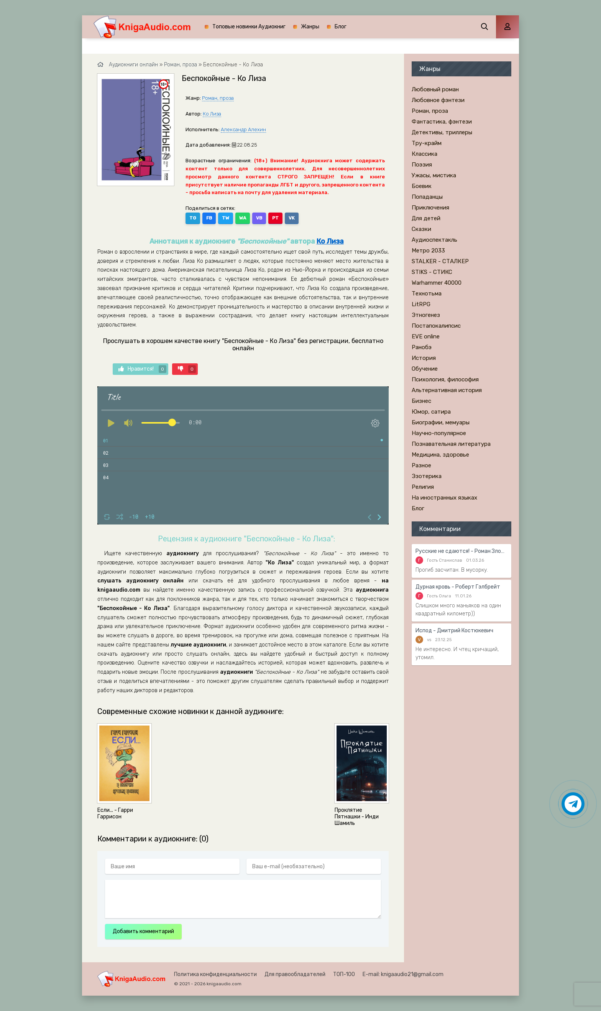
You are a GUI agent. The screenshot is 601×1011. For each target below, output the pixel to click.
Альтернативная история (447, 390)
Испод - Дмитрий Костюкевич (454, 630)
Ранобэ (422, 347)
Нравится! (142, 369)
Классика (424, 153)
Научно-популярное (439, 433)
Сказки (421, 229)
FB (209, 218)
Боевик (422, 186)
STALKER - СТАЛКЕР (440, 261)
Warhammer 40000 (436, 282)
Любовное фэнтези (438, 100)
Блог (340, 26)
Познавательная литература (451, 443)
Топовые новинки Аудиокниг (249, 26)
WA (242, 218)
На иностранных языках (444, 497)
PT (275, 218)
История (424, 358)
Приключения (430, 207)
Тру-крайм (427, 143)
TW (225, 218)
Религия (423, 486)
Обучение (425, 368)
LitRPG (421, 304)
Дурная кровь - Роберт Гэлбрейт (457, 587)
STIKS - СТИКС (432, 272)
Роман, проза (218, 98)
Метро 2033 (428, 250)
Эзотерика (427, 476)
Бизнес (421, 400)
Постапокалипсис (436, 325)
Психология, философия (445, 379)
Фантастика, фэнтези (442, 121)
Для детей (426, 218)
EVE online (426, 336)
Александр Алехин (243, 129)
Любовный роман (435, 89)
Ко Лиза (212, 114)
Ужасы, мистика (434, 175)
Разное (421, 465)
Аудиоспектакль (434, 239)
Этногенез (426, 315)
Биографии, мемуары (441, 422)
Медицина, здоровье (440, 454)
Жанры (310, 26)
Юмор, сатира (431, 411)
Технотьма (427, 293)
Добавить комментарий (143, 931)
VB (259, 218)
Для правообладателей (294, 974)
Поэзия (422, 164)
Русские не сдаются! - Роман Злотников (461, 551)
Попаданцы (427, 196)
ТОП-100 (344, 974)
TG (192, 218)
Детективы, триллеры (442, 132)
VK (292, 218)
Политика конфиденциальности (215, 974)
